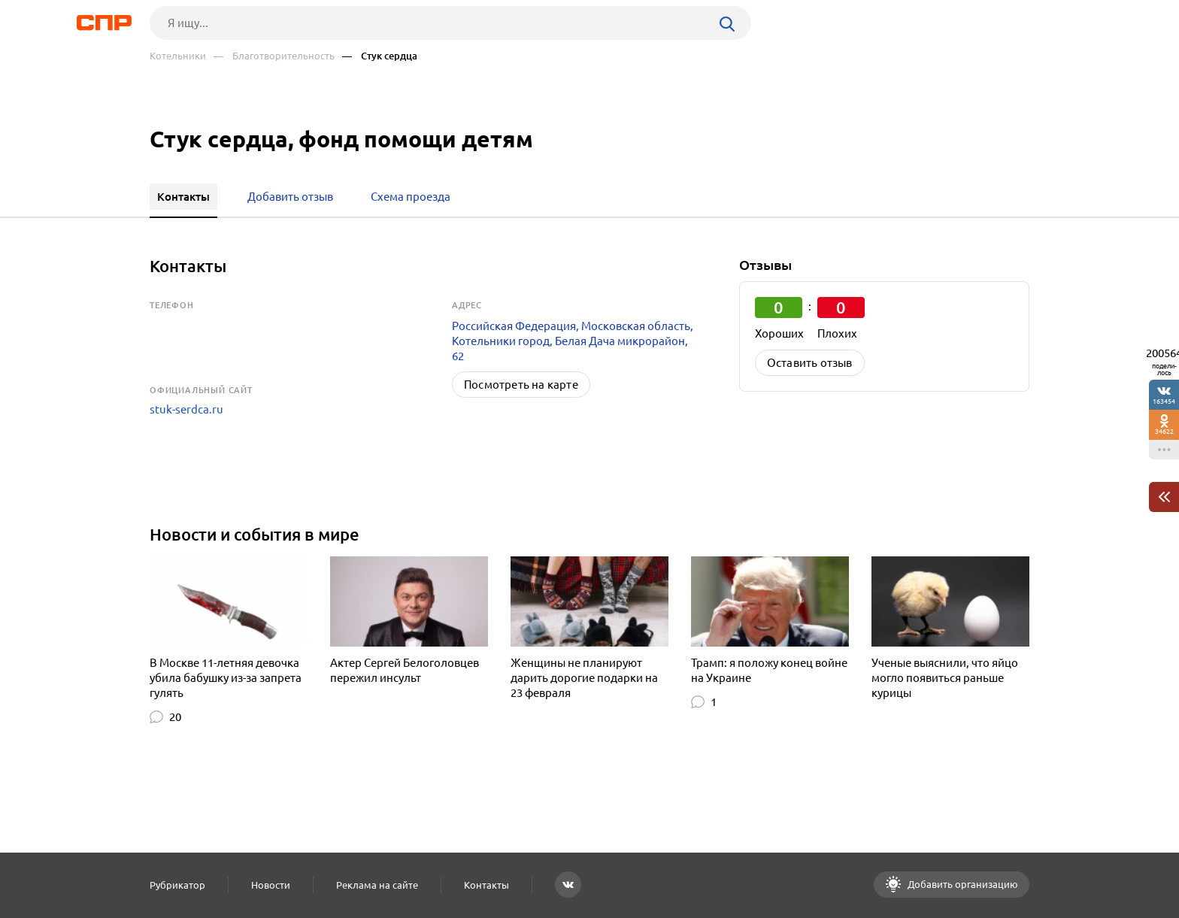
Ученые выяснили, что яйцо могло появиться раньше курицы (944, 677)
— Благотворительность (274, 56)
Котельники (178, 56)
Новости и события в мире (254, 534)
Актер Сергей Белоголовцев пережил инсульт (404, 670)
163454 (1164, 401)
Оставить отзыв (810, 362)
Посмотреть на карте (521, 384)
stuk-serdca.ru (186, 409)
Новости (270, 885)
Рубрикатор (177, 885)
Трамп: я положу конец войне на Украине (769, 670)
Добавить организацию (961, 884)
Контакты (486, 885)
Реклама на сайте (377, 885)
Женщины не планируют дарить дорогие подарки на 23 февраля (584, 677)
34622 (1164, 431)
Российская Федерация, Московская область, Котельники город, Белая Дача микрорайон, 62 (572, 341)
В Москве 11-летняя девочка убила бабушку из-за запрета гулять (226, 677)
